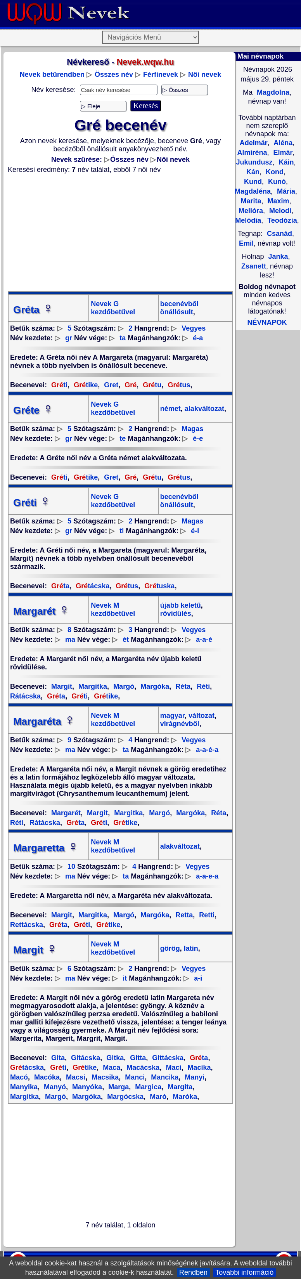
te (122, 438)
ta (122, 338)
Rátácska (44, 823)
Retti (206, 915)
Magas (192, 429)
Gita (58, 1058)
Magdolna (272, 92)
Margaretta (46, 847)
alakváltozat (203, 408)
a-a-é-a (207, 750)
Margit (61, 686)
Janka (278, 256)
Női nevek (204, 74)
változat (201, 715)
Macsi (74, 1077)
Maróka (184, 1096)
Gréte (33, 410)
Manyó (54, 1087)
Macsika (104, 1077)
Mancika (163, 1077)
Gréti (32, 502)
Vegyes (194, 328)
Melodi (279, 211)
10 (71, 866)
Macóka (46, 1077)
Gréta (33, 309)
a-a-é (204, 639)
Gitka (114, 1058)
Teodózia (281, 220)
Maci (172, 1067)
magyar (172, 715)
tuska (158, 586)
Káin (285, 162)
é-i (195, 531)
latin (190, 948)
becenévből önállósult (179, 308)
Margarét (41, 611)
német (170, 408)
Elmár (282, 152)
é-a (198, 338)
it (125, 978)
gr (68, 338)
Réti (202, 686)
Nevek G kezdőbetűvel (113, 308)
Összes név (114, 74)
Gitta (137, 1058)
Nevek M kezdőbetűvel (113, 609)
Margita (179, 1087)
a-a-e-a (207, 876)
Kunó (276, 181)
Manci (134, 1077)
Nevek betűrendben (52, 74)
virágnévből (179, 724)
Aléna (282, 143)
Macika (198, 1067)
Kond (274, 172)
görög (170, 948)
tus (178, 385)
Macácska (142, 1067)
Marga (117, 1087)
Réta (181, 686)
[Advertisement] (120, 232)
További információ (244, 1272)
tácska (91, 586)
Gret (110, 385)
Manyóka (86, 1087)
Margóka (153, 686)
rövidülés (175, 613)
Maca (110, 1067)
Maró (157, 1096)
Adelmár (254, 143)
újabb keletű (180, 605)
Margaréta (44, 721)
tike (85, 385)
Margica (147, 1087)
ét (126, 639)
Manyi (193, 1077)
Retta (183, 915)
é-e (198, 438)
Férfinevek (160, 74)
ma (70, 639)
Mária (285, 191)
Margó (122, 686)
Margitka (91, 686)
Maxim (277, 201)
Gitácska (84, 1058)
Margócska (124, 1096)
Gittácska (166, 1058)
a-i (198, 978)
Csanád (279, 233)
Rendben (193, 1272)
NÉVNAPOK (267, 322)
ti (59, 385)
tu (151, 385)
